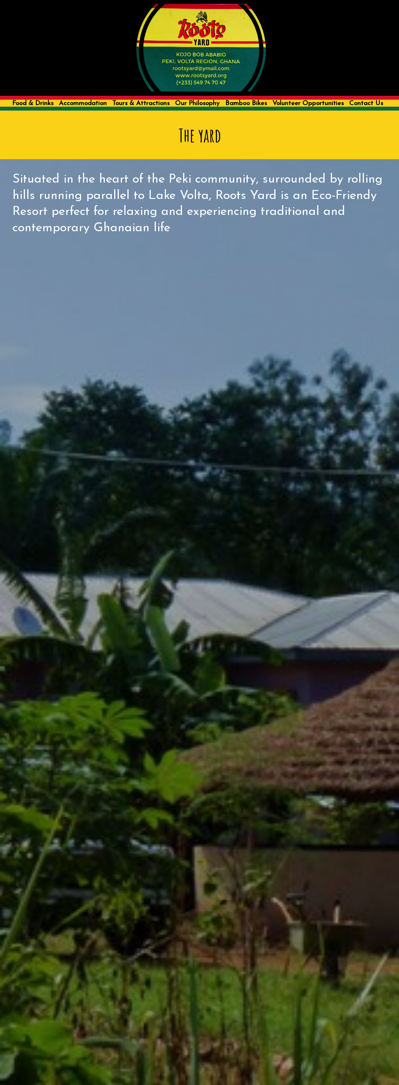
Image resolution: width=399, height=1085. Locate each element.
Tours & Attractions (140, 103)
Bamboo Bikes (246, 103)
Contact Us (366, 103)
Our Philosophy (197, 103)
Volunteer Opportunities (308, 103)
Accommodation (83, 103)
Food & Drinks (32, 103)
